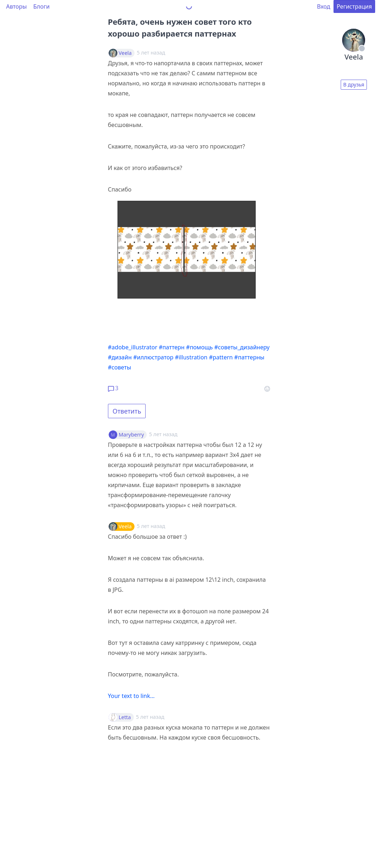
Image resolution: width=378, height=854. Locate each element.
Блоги (41, 6)
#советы (119, 367)
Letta (125, 717)
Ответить (127, 411)
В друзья (353, 84)
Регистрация (354, 6)
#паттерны (249, 357)
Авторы (16, 6)
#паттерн (172, 347)
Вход (323, 6)
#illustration (191, 357)
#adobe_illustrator (132, 347)
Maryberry (131, 435)
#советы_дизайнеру (241, 347)
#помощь (199, 347)
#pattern (221, 357)
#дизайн (120, 357)
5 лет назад (163, 434)
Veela (125, 53)
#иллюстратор (153, 357)
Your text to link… (131, 696)
